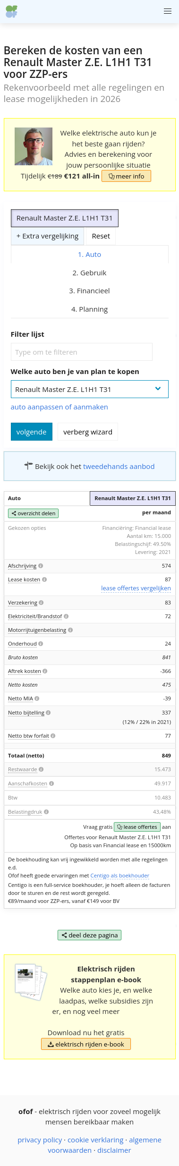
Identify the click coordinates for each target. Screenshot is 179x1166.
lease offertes (137, 827)
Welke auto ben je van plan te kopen (75, 371)
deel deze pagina (89, 935)
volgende (32, 431)
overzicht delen (33, 513)
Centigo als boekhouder (120, 875)
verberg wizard (87, 431)
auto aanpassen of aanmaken (60, 406)
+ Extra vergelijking (47, 235)
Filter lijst (27, 334)
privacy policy (39, 1139)
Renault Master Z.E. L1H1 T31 (65, 217)
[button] (167, 11)
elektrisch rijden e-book (86, 1044)
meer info (126, 176)
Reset (101, 235)
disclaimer (114, 1150)
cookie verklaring (96, 1139)
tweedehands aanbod (119, 466)
